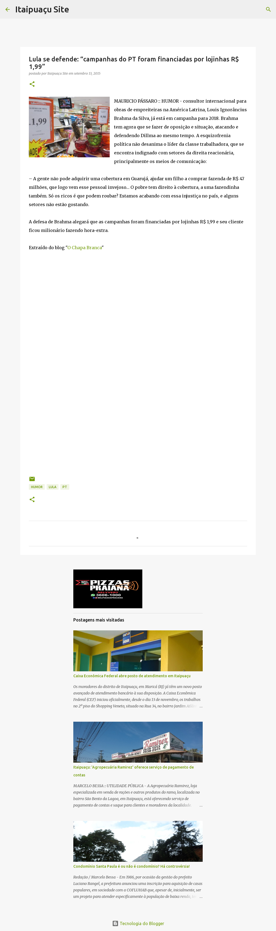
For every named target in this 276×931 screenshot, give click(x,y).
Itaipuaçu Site (42, 9)
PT (65, 487)
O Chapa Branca (84, 247)
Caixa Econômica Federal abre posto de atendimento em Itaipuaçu (132, 676)
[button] (32, 84)
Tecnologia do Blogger (138, 923)
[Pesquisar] (268, 9)
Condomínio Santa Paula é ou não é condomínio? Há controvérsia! (131, 866)
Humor (37, 487)
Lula (52, 487)
